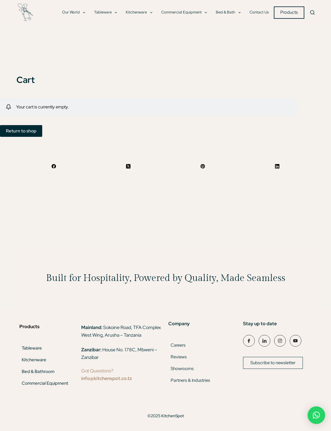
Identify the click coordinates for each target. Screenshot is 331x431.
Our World (75, 12)
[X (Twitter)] (128, 166)
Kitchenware (140, 12)
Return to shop (21, 131)
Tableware (107, 12)
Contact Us (259, 12)
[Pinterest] (203, 166)
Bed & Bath (229, 12)
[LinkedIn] (277, 166)
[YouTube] (295, 341)
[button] (316, 415)
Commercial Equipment (185, 12)
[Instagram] (280, 341)
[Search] (312, 12)
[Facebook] (54, 166)
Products (289, 12)
